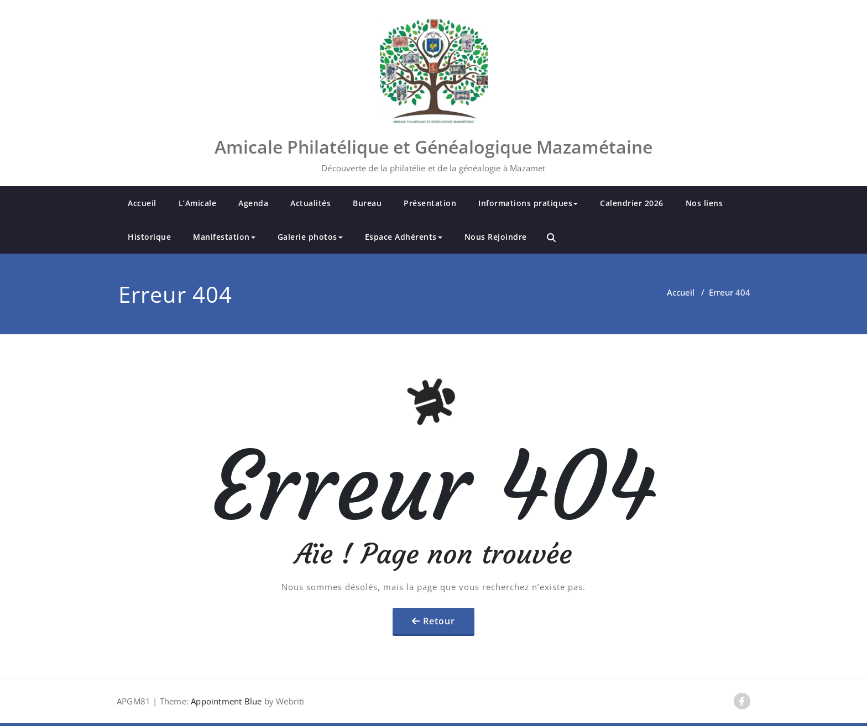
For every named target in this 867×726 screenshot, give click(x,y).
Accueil (142, 203)
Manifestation (224, 237)
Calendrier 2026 (632, 203)
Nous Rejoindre (495, 237)
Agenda (253, 203)
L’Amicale (198, 203)
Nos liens (704, 203)
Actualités (310, 203)
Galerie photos (310, 237)
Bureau (367, 203)
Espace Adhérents (403, 237)
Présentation (430, 203)
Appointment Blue (225, 701)
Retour (439, 621)
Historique (149, 237)
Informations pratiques (528, 203)
